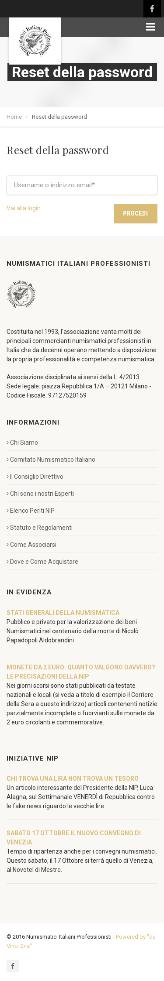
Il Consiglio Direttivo (35, 476)
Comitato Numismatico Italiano (51, 459)
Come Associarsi (31, 544)
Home (14, 116)
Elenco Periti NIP (31, 510)
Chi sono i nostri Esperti (40, 493)
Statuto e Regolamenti (40, 527)
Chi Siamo (22, 442)
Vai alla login (24, 208)
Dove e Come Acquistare (42, 561)
